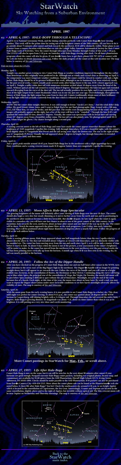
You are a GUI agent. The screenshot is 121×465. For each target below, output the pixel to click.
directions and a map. (42, 59)
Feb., (81, 361)
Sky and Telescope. (33, 61)
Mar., (73, 361)
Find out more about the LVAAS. (15, 66)
